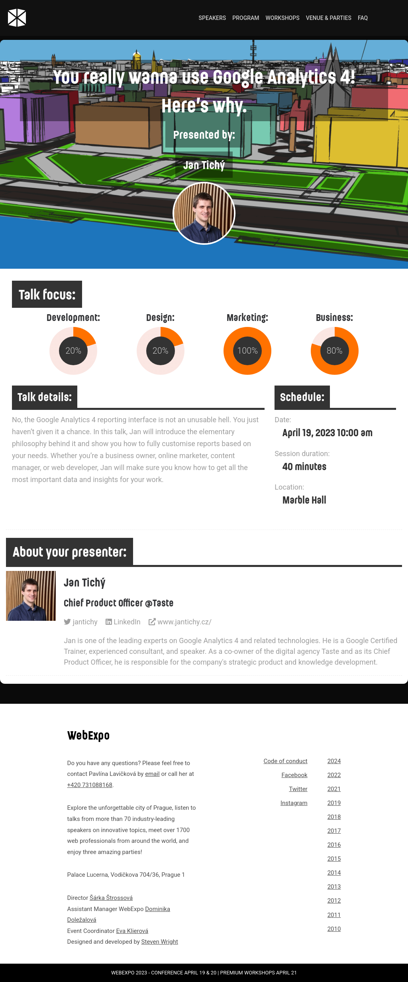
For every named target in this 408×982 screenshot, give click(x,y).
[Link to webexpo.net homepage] (46, 18)
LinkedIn (123, 622)
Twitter (298, 789)
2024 (334, 761)
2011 (334, 915)
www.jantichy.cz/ (180, 622)
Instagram (294, 803)
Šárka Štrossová (111, 897)
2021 (334, 789)
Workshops (283, 18)
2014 (334, 872)
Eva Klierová (132, 931)
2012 (334, 900)
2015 (334, 858)
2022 (334, 775)
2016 (334, 844)
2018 (334, 817)
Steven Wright (159, 941)
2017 (334, 830)
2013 (334, 886)
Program (245, 18)
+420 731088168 (89, 785)
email (152, 773)
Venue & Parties (328, 18)
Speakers (212, 18)
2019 (334, 803)
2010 (334, 929)
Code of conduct (286, 761)
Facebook (295, 775)
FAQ (363, 18)
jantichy (81, 622)
